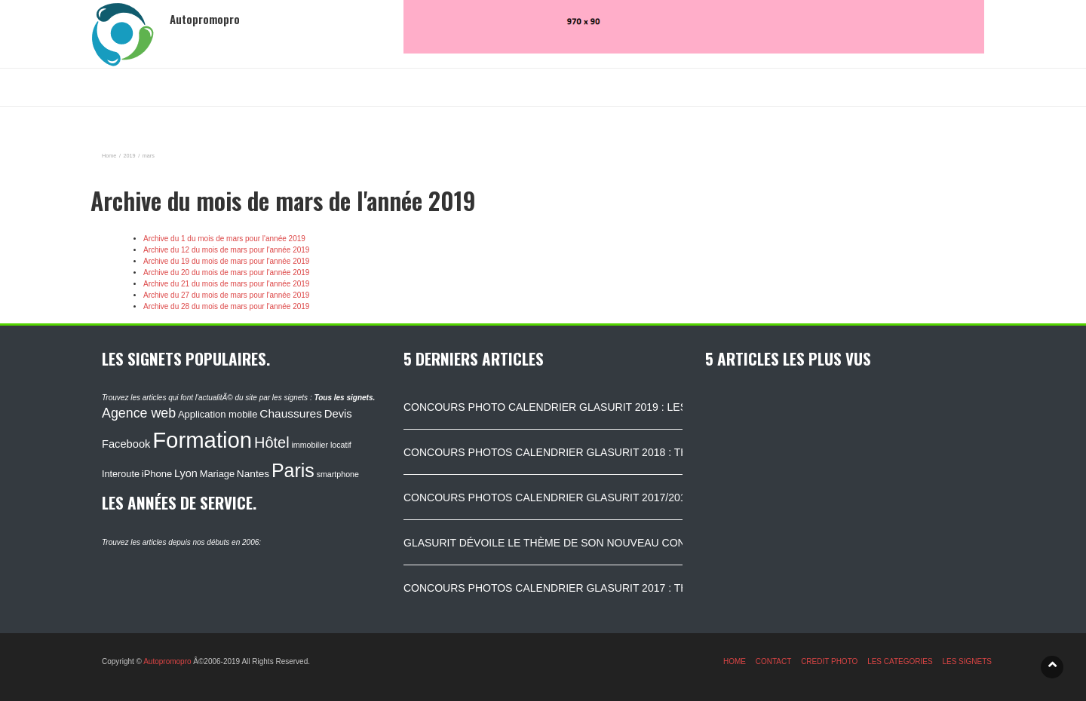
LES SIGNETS (967, 661)
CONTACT (774, 661)
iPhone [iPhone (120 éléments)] (157, 473)
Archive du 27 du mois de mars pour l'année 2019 (226, 295)
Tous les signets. (344, 397)
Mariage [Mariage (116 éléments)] (217, 473)
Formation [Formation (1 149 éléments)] (202, 439)
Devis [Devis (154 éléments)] (338, 414)
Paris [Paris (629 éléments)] (293, 470)
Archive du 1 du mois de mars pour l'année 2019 (224, 238)
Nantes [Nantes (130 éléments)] (253, 473)
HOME (734, 661)
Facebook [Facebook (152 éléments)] (126, 444)
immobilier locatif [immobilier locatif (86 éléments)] (321, 444)
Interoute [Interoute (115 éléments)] (121, 474)
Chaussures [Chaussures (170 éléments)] (290, 413)
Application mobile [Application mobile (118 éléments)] (218, 414)
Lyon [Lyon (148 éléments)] (186, 473)
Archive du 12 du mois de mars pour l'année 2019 (226, 250)
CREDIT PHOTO (829, 661)
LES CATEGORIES (900, 661)
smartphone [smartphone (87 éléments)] (338, 474)
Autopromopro (167, 661)
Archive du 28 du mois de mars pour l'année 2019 (226, 306)
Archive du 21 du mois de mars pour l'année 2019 (226, 284)
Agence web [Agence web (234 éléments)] (139, 413)
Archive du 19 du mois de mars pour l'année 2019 (226, 261)
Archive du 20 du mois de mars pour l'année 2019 (226, 272)
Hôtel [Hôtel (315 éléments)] (272, 442)
